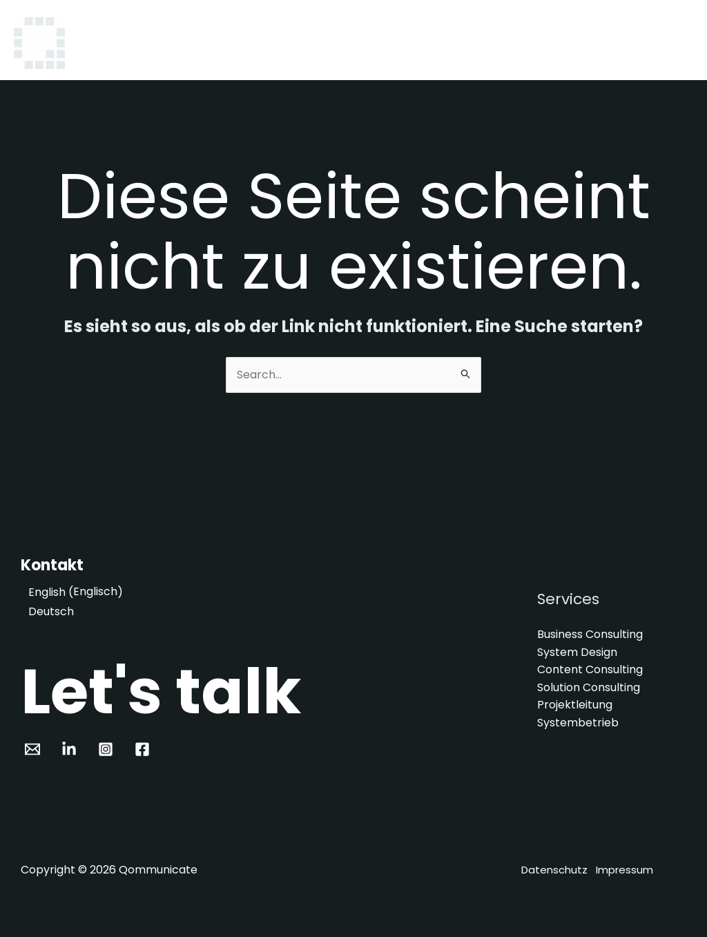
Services (455, 43)
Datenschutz (554, 869)
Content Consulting (590, 669)
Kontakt (660, 43)
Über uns (525, 43)
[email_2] (35, 749)
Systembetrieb (578, 723)
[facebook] (108, 749)
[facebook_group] (144, 749)
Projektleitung (574, 705)
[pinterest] (71, 749)
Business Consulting (590, 634)
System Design (577, 652)
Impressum (624, 869)
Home (394, 43)
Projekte (594, 43)
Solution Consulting (588, 687)
